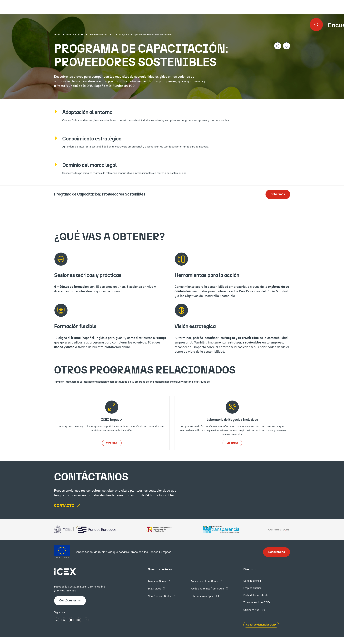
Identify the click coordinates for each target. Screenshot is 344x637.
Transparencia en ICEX (256, 602)
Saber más (278, 194)
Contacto (308, 206)
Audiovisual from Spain (204, 581)
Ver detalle (112, 443)
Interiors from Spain (202, 596)
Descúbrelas (276, 552)
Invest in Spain (157, 581)
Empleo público (252, 588)
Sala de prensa (252, 580)
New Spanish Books (160, 596)
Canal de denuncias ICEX (261, 624)
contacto (64, 506)
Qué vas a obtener (120, 206)
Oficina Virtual (252, 610)
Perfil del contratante (255, 595)
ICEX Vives (155, 588)
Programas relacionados (218, 206)
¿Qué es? (35, 206)
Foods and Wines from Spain (207, 588)
